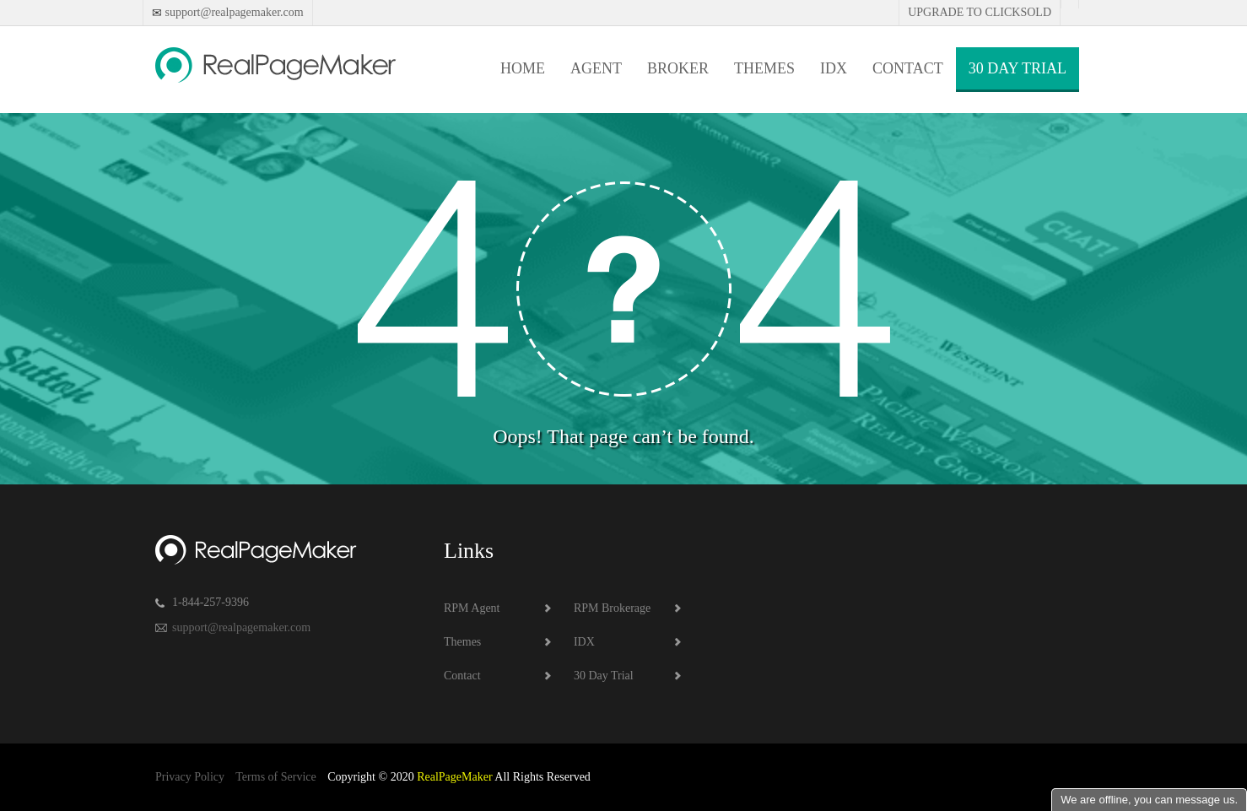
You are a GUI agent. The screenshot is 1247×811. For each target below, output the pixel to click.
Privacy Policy (189, 776)
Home (522, 68)
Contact (907, 68)
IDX (833, 68)
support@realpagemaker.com (233, 12)
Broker (678, 68)
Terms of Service (275, 776)
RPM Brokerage (612, 608)
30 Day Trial (1017, 68)
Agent (596, 68)
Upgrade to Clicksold (979, 12)
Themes (764, 68)
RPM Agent (472, 608)
